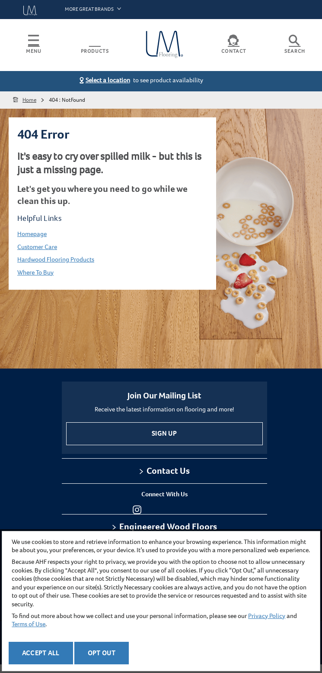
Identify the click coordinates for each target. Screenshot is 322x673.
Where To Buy (35, 272)
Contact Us (168, 471)
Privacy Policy (266, 616)
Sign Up (164, 433)
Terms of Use (28, 624)
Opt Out (101, 652)
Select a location (108, 80)
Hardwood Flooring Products (55, 259)
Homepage (32, 234)
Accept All (41, 652)
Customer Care (37, 247)
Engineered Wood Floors (168, 527)
